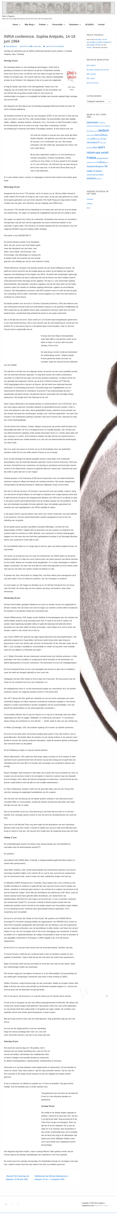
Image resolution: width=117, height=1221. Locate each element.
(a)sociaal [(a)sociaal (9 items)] (92, 122)
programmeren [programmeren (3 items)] (102, 158)
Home (17, 24)
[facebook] (6, 1204)
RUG (88, 208)
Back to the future (93, 83)
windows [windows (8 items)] (91, 178)
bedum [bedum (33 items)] (104, 130)
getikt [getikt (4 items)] (93, 139)
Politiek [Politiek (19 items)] (91, 157)
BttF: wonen (91, 78)
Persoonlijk (59, 24)
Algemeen (60, 46)
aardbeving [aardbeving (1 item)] (90, 126)
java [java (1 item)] (101, 142)
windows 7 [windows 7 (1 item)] (99, 178)
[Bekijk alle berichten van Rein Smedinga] (10, 46)
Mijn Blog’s (30, 25)
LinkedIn (89, 203)
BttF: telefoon (91, 65)
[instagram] (18, 1204)
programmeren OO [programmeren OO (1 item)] (92, 162)
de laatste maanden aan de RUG (98, 70)
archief (89, 47)
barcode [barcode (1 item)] (96, 131)
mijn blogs (98, 39)
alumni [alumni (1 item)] (103, 126)
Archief (101, 25)
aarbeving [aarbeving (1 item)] (102, 122)
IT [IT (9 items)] (98, 142)
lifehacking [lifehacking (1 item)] (90, 147)
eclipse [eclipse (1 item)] (89, 139)
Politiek (44, 24)
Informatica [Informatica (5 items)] (92, 142)
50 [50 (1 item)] (98, 122)
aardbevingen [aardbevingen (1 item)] (97, 126)
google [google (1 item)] (98, 139)
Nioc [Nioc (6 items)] (95, 147)
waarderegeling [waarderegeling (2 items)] (92, 175)
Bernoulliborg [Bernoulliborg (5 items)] (101, 135)
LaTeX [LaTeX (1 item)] (104, 142)
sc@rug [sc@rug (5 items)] (101, 162)
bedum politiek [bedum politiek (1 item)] (91, 135)
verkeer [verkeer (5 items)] (98, 171)
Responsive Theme (101, 1205)
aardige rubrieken (95, 45)
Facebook (90, 199)
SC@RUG (89, 25)
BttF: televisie (91, 74)
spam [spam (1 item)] (106, 162)
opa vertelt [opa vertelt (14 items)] (101, 152)
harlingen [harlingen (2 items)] (103, 139)
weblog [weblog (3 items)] (100, 175)
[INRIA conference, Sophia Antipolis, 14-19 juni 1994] (36, 46)
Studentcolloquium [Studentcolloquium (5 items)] (95, 166)
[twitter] (12, 1204)
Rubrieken (75, 24)
